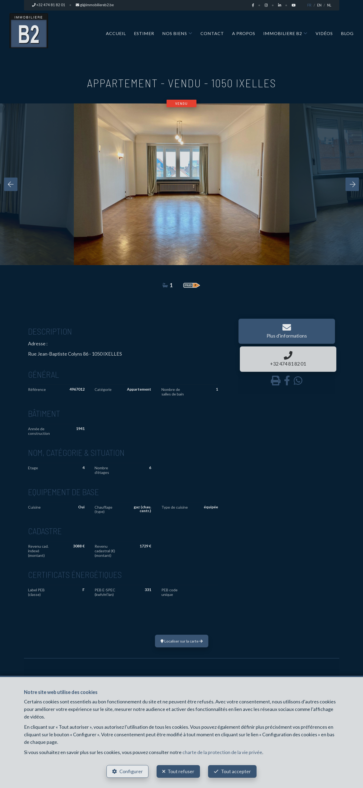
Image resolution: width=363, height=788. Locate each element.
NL (329, 5)
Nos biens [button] (174, 33)
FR (309, 5)
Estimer (144, 33)
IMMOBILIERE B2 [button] (282, 33)
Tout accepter (237, 771)
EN (319, 5)
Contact (212, 33)
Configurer (130, 771)
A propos (243, 33)
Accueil (116, 33)
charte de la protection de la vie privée (222, 751)
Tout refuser (181, 771)
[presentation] (11, 184)
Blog (347, 33)
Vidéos (324, 33)
